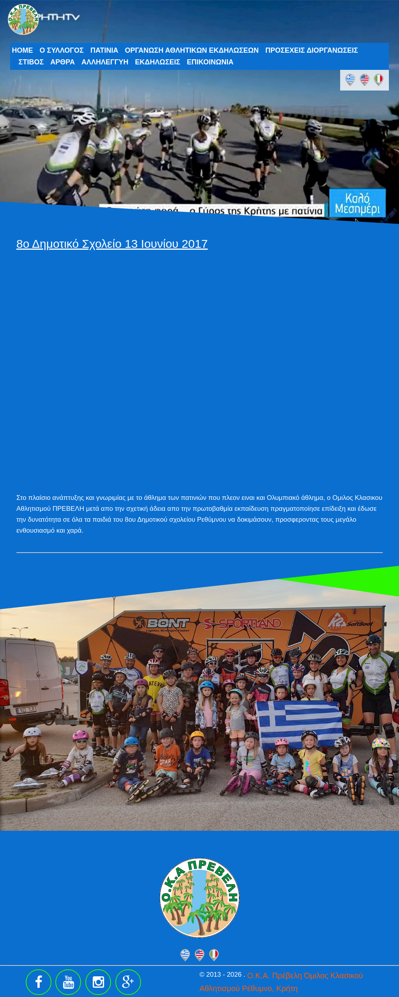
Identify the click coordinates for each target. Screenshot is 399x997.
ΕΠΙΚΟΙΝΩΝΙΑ (210, 62)
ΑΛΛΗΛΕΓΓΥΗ (105, 62)
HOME (22, 50)
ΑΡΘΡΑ (62, 62)
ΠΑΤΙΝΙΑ (104, 50)
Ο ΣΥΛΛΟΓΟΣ (62, 50)
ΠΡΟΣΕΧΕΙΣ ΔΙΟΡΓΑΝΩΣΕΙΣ (311, 50)
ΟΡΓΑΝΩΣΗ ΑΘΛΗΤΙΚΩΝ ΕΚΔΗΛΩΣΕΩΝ (192, 50)
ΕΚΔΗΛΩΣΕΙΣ (157, 62)
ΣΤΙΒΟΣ (31, 62)
